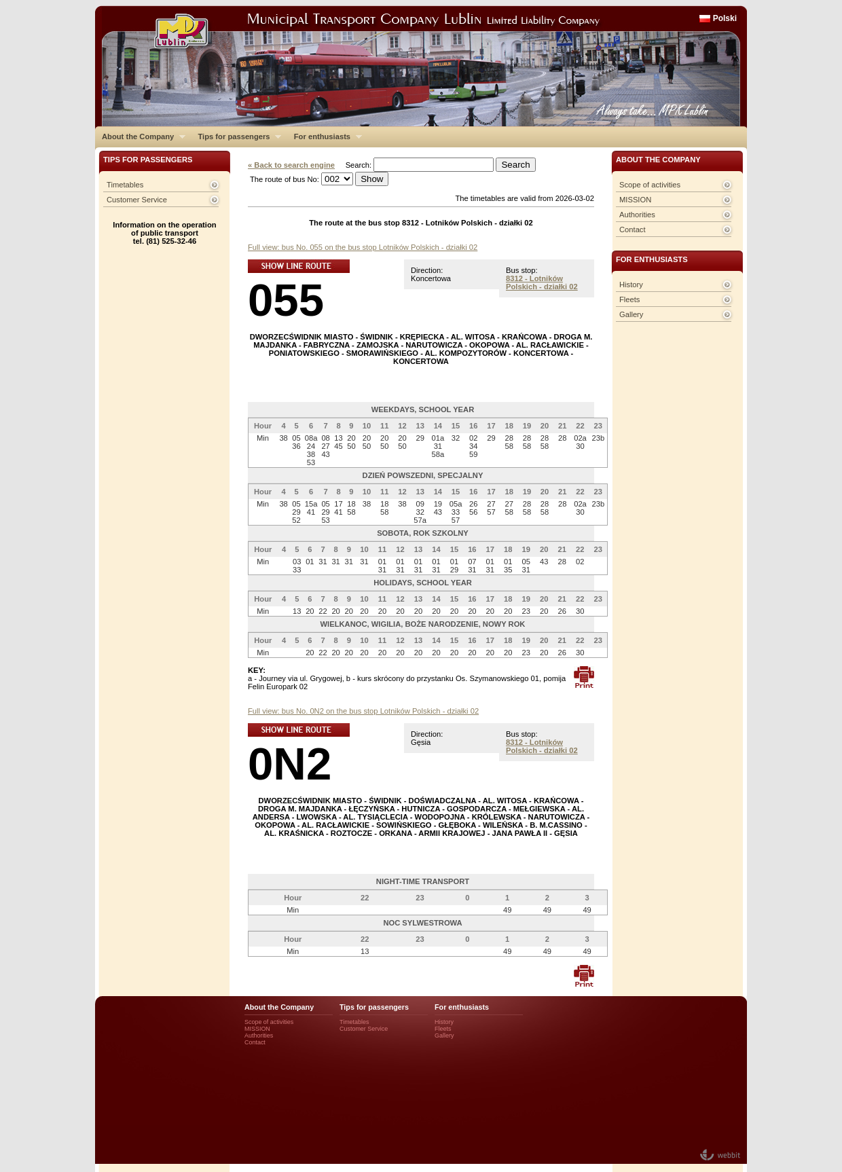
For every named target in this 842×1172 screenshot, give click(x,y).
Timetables (125, 185)
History (631, 284)
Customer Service (137, 200)
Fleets (629, 299)
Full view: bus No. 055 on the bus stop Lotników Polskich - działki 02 (362, 247)
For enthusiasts (324, 136)
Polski (725, 18)
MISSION (635, 200)
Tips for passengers (236, 136)
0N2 (289, 763)
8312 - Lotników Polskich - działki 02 (542, 282)
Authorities (637, 214)
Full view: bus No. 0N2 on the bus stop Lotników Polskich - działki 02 (363, 711)
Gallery (631, 314)
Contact (632, 229)
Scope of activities (649, 185)
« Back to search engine (291, 165)
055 (286, 299)
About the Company (140, 136)
